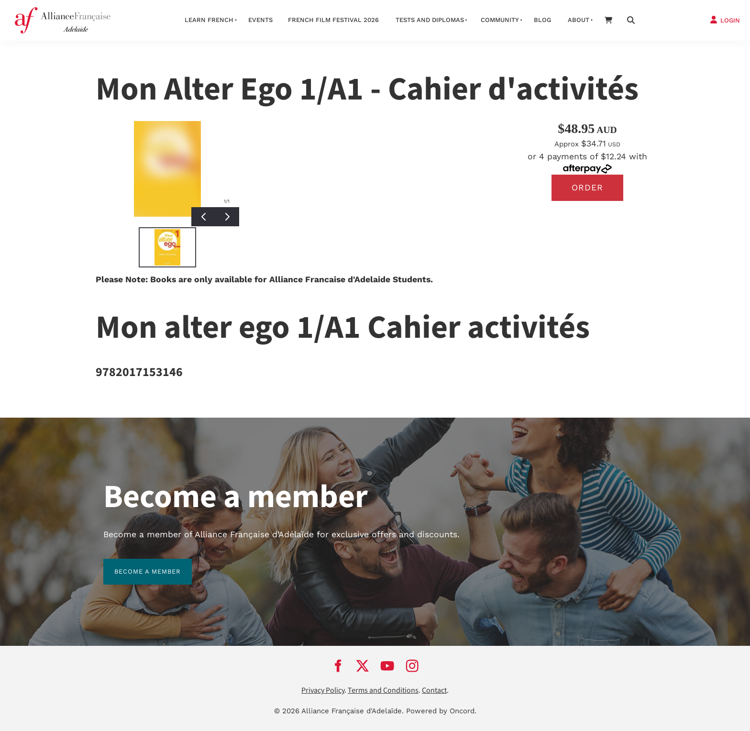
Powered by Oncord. (441, 711)
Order (587, 187)
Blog (542, 19)
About (578, 19)
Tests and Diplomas (430, 19)
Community (500, 19)
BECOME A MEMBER (136, 564)
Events (260, 19)
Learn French (209, 19)
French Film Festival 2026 (333, 19)
